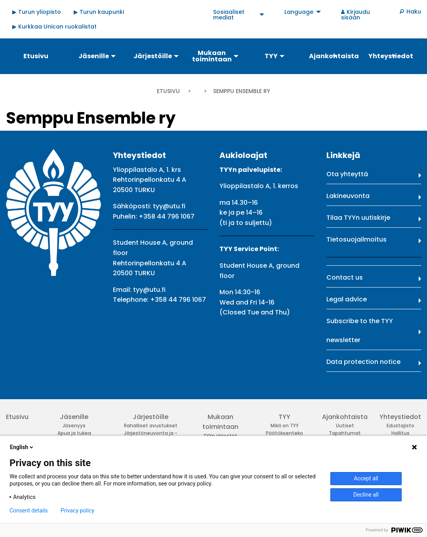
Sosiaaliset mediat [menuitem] (228, 14)
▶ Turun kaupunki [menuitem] (99, 12)
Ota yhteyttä (347, 174)
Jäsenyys (74, 425)
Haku (413, 11)
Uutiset (345, 425)
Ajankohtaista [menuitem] (334, 56)
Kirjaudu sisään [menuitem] (355, 14)
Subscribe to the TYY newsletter (359, 330)
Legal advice (346, 299)
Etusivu (168, 91)
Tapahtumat (345, 433)
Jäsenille (74, 416)
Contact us (344, 277)
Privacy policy (77, 510)
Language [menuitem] (298, 12)
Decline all (366, 494)
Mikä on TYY (285, 425)
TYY (284, 416)
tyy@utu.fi (169, 206)
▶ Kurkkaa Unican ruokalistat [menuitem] (54, 26)
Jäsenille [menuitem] (93, 56)
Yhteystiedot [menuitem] (390, 56)
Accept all (366, 478)
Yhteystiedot (400, 416)
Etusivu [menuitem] (35, 56)
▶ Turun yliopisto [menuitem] (36, 12)
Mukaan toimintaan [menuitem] (212, 56)
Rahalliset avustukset (150, 425)
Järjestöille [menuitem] (152, 56)
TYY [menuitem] (271, 56)
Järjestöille (150, 416)
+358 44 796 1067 (166, 216)
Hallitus (400, 433)
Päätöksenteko (284, 433)
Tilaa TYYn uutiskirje (358, 217)
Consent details (29, 510)
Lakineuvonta (348, 195)
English (22, 447)
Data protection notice (363, 361)
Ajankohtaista (345, 416)
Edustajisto (400, 425)
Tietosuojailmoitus (356, 239)
